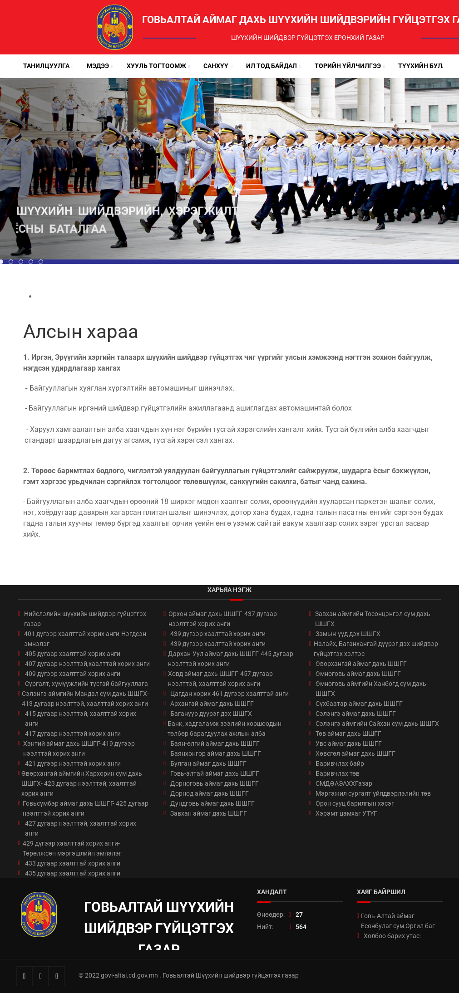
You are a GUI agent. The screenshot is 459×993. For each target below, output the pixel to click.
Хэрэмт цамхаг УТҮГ (346, 813)
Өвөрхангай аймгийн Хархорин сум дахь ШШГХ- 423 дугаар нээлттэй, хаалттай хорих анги (81, 783)
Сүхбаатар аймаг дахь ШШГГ (359, 703)
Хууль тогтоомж (156, 65)
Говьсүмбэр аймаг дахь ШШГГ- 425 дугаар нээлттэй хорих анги (85, 808)
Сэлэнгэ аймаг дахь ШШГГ (356, 713)
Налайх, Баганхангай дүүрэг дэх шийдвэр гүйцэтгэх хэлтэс (376, 648)
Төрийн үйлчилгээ (348, 65)
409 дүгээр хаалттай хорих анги (72, 673)
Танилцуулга (46, 65)
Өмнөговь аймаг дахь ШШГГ (358, 673)
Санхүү (215, 65)
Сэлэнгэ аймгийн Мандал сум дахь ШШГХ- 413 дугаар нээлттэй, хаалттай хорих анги (85, 698)
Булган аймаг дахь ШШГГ (208, 763)
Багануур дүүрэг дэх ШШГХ (211, 713)
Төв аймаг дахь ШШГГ (348, 733)
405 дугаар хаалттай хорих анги (72, 653)
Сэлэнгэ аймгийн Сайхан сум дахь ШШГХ (377, 723)
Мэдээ (98, 65)
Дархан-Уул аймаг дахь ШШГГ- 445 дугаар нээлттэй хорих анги (230, 658)
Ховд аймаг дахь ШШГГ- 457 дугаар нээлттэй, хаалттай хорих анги (220, 678)
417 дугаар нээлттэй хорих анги (73, 733)
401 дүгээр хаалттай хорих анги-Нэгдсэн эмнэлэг (85, 638)
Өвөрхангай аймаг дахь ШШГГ (361, 663)
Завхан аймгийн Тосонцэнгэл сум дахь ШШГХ (372, 618)
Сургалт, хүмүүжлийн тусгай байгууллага (86, 683)
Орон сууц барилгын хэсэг (355, 803)
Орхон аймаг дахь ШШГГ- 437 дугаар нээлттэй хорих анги (222, 618)
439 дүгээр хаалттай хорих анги (218, 633)
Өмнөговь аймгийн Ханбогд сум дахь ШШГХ (371, 688)
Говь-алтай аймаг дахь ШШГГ (214, 773)
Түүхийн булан (424, 65)
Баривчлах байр (340, 763)
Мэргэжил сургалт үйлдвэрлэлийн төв (373, 793)
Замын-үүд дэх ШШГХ (348, 633)
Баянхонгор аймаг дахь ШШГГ (215, 753)
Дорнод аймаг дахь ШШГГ (209, 793)
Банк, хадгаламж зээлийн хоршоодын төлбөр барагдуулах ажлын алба (224, 728)
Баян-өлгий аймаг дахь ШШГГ (215, 743)
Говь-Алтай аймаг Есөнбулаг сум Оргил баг (398, 920)
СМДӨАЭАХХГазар (344, 783)
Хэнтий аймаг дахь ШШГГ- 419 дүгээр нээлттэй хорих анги (79, 748)
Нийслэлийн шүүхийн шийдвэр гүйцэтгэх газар (85, 618)
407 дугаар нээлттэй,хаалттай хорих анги (87, 663)
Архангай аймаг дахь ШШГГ (212, 703)
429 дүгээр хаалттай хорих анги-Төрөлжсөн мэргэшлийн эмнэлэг (72, 848)
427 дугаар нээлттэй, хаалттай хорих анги (80, 828)
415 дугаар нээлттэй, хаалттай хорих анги (80, 718)
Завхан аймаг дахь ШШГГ (208, 813)
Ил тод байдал (271, 65)
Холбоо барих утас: (392, 935)
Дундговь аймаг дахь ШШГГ (212, 803)
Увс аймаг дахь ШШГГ (349, 743)
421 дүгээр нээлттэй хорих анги (73, 763)
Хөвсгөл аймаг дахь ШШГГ (355, 753)
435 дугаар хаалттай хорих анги (72, 873)
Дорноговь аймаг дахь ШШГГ (214, 783)
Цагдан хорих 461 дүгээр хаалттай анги (229, 693)
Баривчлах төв (338, 773)
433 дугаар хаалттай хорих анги (72, 863)
